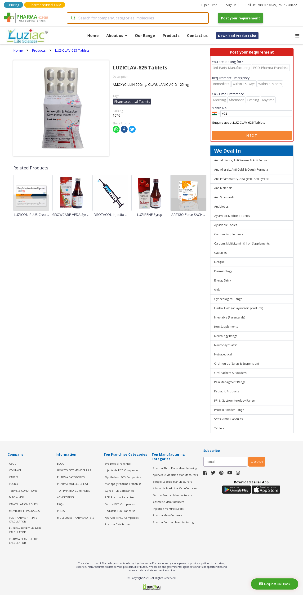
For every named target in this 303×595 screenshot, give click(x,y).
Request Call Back (274, 584)
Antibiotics (221, 206)
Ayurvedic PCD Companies (121, 517)
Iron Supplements (226, 327)
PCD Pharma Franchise (119, 497)
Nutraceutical (223, 354)
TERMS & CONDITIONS (23, 490)
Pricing (14, 5)
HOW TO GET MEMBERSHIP (74, 470)
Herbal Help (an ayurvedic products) (238, 308)
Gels (217, 290)
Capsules (220, 253)
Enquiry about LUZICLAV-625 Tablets (252, 122)
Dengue (219, 262)
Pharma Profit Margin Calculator (25, 530)
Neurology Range (225, 336)
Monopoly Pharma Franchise (123, 484)
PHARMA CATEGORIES (71, 477)
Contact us (197, 35)
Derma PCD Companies (119, 504)
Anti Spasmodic (224, 197)
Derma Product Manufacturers (172, 495)
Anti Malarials (223, 188)
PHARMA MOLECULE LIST (72, 484)
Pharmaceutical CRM (45, 5)
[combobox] (137, 18)
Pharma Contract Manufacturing (173, 522)
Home (93, 35)
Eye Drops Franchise (118, 463)
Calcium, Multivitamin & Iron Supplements (242, 243)
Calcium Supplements (228, 234)
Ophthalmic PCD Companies (123, 477)
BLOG (60, 463)
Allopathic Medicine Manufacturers (175, 488)
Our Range (145, 35)
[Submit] (72, 18)
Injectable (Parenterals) (229, 317)
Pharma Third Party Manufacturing (175, 468)
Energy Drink (222, 280)
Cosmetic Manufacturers (168, 502)
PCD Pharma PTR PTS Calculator (23, 519)
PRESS (61, 511)
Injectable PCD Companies (121, 470)
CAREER (13, 477)
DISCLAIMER (16, 497)
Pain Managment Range (229, 382)
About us (116, 35)
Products (171, 35)
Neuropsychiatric (225, 345)
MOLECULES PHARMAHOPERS (75, 517)
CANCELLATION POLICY (23, 504)
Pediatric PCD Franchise (120, 511)
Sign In (231, 5)
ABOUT (13, 463)
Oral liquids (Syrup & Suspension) (236, 364)
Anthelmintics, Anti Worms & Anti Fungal (240, 160)
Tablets (219, 428)
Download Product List (237, 35)
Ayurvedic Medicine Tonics (232, 216)
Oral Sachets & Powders (230, 373)
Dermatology (223, 271)
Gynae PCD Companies (119, 490)
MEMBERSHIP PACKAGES (24, 511)
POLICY (13, 484)
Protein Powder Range (229, 410)
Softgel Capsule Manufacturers (172, 481)
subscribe (257, 461)
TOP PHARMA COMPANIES (73, 490)
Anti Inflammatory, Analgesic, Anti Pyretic (241, 179)
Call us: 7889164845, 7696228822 (271, 5)
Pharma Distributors (117, 524)
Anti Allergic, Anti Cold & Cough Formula (241, 170)
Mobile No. (219, 108)
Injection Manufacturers (168, 508)
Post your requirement (240, 18)
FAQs (60, 504)
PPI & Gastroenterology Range (234, 401)
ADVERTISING (65, 497)
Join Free (209, 4)
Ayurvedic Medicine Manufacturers (175, 475)
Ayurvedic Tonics (225, 225)
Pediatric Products (226, 391)
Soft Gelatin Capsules (228, 419)
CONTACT (15, 470)
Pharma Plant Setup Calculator (23, 541)
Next (252, 135)
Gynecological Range (228, 299)
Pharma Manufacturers (167, 515)
